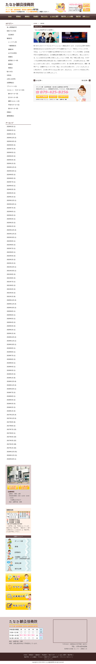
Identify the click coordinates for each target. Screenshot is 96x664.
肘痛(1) (9, 112)
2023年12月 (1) (11, 200)
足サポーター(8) (13, 97)
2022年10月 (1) (11, 237)
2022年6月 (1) (11, 252)
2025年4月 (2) (11, 156)
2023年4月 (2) (11, 215)
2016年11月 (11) (12, 455)
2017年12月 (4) (11, 414)
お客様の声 (55, 657)
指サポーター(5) (13, 108)
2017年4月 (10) (11, 437)
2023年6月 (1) (11, 211)
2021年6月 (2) (11, 285)
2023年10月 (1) (11, 204)
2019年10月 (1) (11, 344)
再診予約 (70, 655)
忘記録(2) (11, 34)
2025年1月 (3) (11, 163)
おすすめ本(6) (12, 53)
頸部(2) (10, 68)
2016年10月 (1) (11, 459)
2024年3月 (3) (11, 189)
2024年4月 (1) (11, 185)
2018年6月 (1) (11, 396)
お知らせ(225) (11, 79)
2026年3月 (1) (11, 126)
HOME (35, 23)
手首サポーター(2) (13, 104)
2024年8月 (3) (11, 178)
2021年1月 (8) (11, 296)
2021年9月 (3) (11, 274)
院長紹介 (31, 655)
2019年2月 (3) (11, 374)
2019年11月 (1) (11, 341)
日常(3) (9, 75)
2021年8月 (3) (11, 278)
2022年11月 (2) (11, 233)
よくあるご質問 (61, 655)
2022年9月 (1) (11, 241)
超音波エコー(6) (13, 60)
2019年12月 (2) (11, 337)
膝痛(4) (10, 64)
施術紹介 (37, 655)
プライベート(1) (12, 86)
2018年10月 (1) (11, 389)
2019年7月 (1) (11, 355)
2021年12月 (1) (11, 267)
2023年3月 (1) (11, 219)
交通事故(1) (10, 82)
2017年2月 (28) (11, 444)
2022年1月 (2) (11, 263)
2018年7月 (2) (11, 392)
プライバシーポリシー (66, 657)
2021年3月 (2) (11, 292)
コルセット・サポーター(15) (15, 90)
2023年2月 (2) (11, 222)
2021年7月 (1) (11, 281)
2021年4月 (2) (11, 289)
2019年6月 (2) (11, 359)
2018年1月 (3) (11, 411)
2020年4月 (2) (11, 322)
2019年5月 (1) (11, 363)
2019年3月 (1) (11, 370)
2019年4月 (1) (11, 366)
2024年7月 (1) (11, 182)
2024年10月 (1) (11, 171)
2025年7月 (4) (11, 148)
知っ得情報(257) (12, 27)
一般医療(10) (12, 45)
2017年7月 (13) (11, 429)
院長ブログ (47, 657)
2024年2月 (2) (11, 193)
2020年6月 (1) (11, 315)
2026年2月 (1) (11, 130)
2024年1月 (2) (11, 196)
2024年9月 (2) (11, 174)
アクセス (40, 657)
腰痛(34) (10, 49)
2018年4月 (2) (11, 400)
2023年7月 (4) (11, 208)
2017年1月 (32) (11, 448)
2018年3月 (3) (11, 403)
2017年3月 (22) (11, 440)
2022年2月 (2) (11, 259)
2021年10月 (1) (11, 270)
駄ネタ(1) (10, 71)
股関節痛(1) (10, 116)
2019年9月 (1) (11, 348)
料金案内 (44, 655)
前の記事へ (86, 80)
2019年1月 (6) (11, 377)
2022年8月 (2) (11, 244)
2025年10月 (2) (11, 141)
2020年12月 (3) (11, 300)
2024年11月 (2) (11, 167)
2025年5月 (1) (11, 152)
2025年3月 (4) (11, 160)
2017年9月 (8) (11, 422)
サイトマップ (48, 659)
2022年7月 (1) (11, 248)
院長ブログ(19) (11, 31)
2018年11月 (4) (11, 385)
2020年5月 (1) (11, 318)
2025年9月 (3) (11, 145)
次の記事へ (38, 80)
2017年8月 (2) (11, 426)
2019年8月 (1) (11, 352)
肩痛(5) (10, 57)
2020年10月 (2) (11, 307)
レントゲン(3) (12, 42)
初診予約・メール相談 (30, 657)
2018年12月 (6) (11, 381)
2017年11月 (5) (11, 418)
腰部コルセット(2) (13, 101)
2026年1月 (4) (11, 134)
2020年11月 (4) (11, 304)
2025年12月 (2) (11, 137)
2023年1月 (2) (11, 226)
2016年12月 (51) (12, 451)
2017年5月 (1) (11, 433)
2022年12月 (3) (11, 230)
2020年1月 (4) (11, 333)
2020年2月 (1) (11, 329)
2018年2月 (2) (11, 407)
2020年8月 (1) (11, 311)
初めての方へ (52, 655)
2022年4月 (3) (11, 256)
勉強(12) (9, 38)
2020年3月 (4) (11, 326)
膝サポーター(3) (13, 93)
